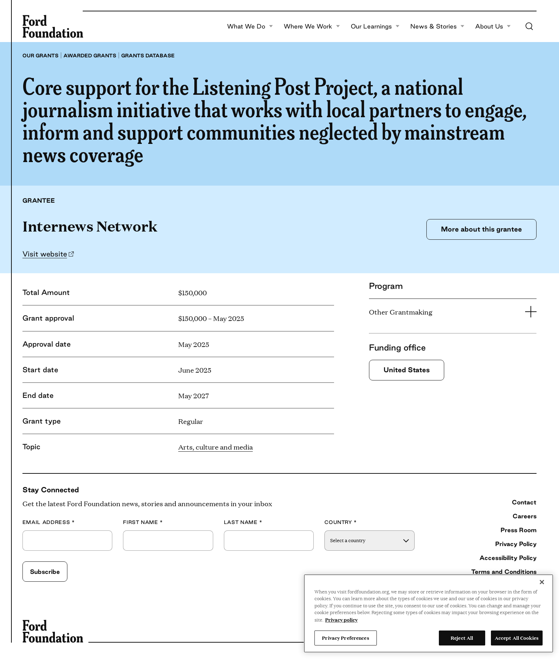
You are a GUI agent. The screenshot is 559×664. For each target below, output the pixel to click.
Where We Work (312, 26)
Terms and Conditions (504, 571)
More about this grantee (481, 229)
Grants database (148, 55)
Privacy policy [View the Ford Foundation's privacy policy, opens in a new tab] (341, 619)
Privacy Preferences (345, 637)
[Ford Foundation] (52, 26)
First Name (143, 522)
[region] (428, 613)
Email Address (48, 522)
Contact (524, 502)
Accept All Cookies (517, 637)
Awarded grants (89, 55)
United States (407, 370)
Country (340, 522)
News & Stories (437, 26)
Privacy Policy (516, 543)
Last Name (243, 522)
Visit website (44, 254)
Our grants (40, 55)
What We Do (250, 26)
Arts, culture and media (215, 446)
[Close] (542, 582)
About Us (493, 26)
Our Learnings (375, 26)
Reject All (462, 637)
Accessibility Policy (508, 557)
